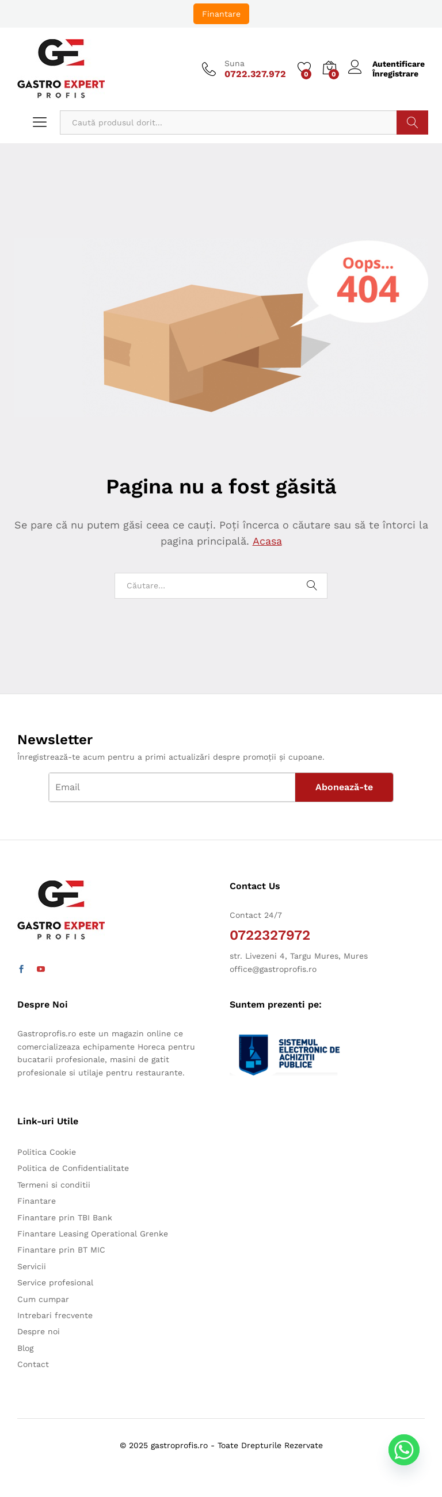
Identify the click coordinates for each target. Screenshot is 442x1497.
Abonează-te (344, 787)
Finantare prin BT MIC (61, 1249)
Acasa (266, 541)
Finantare (221, 13)
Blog (25, 1348)
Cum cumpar (43, 1299)
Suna (234, 63)
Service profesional (55, 1282)
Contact (33, 1364)
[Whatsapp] (409, 1467)
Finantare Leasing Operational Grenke (92, 1233)
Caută (412, 122)
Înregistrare (395, 73)
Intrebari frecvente (55, 1315)
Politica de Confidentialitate (73, 1168)
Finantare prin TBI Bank (64, 1217)
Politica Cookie (46, 1152)
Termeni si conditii (53, 1184)
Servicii (31, 1266)
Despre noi (38, 1331)
